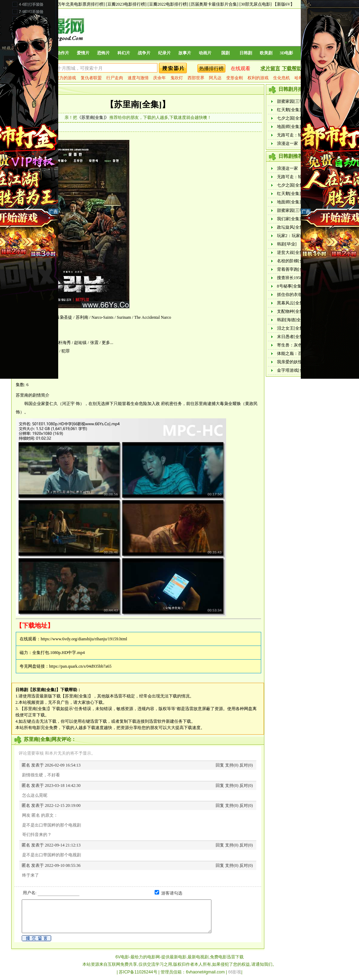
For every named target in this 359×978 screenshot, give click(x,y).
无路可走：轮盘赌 (294, 135)
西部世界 (196, 77)
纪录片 (164, 52)
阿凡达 (215, 77)
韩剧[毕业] (287, 244)
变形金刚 (234, 77)
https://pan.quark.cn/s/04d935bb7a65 (80, 666)
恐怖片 (103, 52)
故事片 (184, 52)
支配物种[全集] (291, 311)
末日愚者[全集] (291, 336)
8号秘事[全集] (290, 286)
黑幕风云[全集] (291, 303)
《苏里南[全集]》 (93, 117)
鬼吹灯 (176, 77)
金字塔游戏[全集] (293, 370)
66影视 (234, 972)
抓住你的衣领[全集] (295, 294)
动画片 (205, 52)
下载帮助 (292, 68)
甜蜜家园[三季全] (293, 101)
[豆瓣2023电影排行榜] (126, 4)
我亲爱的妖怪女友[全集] (299, 361)
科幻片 (123, 52)
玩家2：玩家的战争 (295, 235)
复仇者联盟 (91, 77)
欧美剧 (266, 52)
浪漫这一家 (287, 143)
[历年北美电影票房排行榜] (80, 4)
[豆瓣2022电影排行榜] (168, 4)
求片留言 (270, 68)
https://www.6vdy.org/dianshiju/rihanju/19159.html (84, 638)
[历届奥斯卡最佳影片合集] (213, 4)
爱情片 (83, 52)
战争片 (144, 52)
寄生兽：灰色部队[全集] (299, 345)
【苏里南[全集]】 (138, 104)
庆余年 (159, 77)
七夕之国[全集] (291, 118)
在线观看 (240, 68)
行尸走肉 (114, 77)
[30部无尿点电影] (255, 4)
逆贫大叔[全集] (291, 252)
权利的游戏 (258, 77)
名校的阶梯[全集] (293, 260)
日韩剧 (245, 52)
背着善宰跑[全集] (293, 269)
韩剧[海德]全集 (291, 319)
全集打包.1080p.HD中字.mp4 (58, 652)
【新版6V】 (284, 4)
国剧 (225, 52)
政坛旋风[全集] (291, 227)
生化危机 (281, 77)
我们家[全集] (289, 218)
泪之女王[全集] (291, 328)
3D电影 (286, 52)
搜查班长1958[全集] (295, 277)
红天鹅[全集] (289, 109)
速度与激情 (138, 77)
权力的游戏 (65, 77)
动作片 (62, 52)
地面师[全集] (289, 126)
